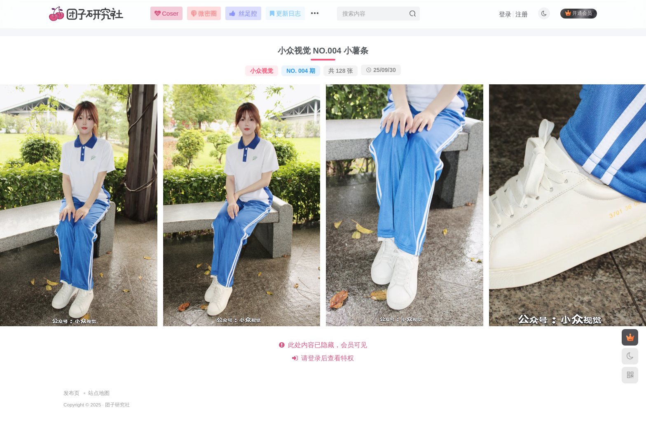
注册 (521, 14)
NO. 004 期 (300, 70)
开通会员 (578, 13)
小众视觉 (261, 70)
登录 (505, 14)
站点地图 (99, 393)
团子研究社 (117, 404)
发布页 (71, 393)
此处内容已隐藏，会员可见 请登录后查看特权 (323, 351)
